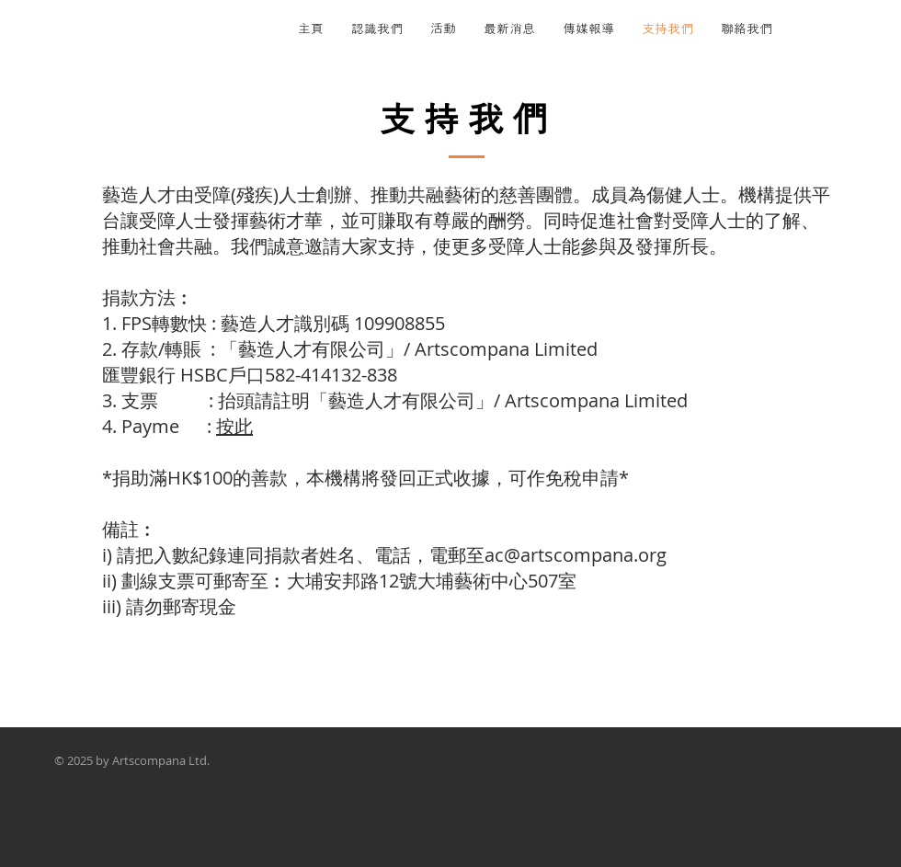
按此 (234, 426)
